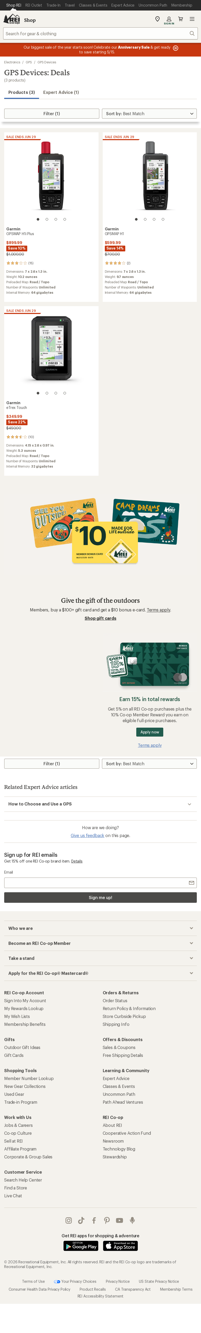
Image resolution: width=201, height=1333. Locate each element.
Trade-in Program (20, 1101)
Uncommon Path (119, 1094)
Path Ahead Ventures (123, 1101)
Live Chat (13, 1195)
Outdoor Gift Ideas (22, 1047)
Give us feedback (87, 835)
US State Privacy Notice (159, 1281)
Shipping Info (116, 1024)
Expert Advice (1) (61, 92)
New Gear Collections (25, 1086)
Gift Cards (13, 1055)
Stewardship (115, 1156)
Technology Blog (119, 1148)
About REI (112, 1125)
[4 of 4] (64, 219)
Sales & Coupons (119, 1047)
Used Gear (14, 1094)
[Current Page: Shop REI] (13, 5)
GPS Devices (46, 62)
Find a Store (15, 1187)
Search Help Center (23, 1179)
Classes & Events (119, 1086)
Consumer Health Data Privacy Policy (39, 1289)
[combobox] (100, 33)
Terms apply (158, 609)
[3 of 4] (55, 219)
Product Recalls (93, 1289)
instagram (68, 1220)
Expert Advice (116, 1078)
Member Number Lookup (29, 1078)
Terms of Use (33, 1281)
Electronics (12, 62)
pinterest (107, 1220)
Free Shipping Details (123, 1055)
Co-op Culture (18, 1133)
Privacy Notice (118, 1281)
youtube (119, 1220)
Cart (180, 19)
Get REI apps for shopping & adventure (100, 1235)
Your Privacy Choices (75, 1282)
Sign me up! (100, 897)
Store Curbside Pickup (124, 1016)
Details (77, 861)
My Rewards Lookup (24, 1008)
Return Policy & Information (129, 1008)
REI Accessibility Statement (101, 1296)
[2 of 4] (46, 219)
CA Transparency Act (133, 1289)
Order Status (115, 1000)
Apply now (149, 732)
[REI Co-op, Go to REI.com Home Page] (11, 19)
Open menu (192, 19)
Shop (30, 20)
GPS (29, 62)
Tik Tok (81, 1220)
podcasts (132, 1220)
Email (8, 872)
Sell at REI (13, 1140)
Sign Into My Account (25, 1000)
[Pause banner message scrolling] (175, 48)
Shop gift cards (100, 618)
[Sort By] (149, 114)
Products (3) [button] (21, 92)
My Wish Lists (17, 1016)
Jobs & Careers (18, 1125)
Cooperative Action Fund (127, 1133)
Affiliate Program (20, 1148)
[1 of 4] (38, 219)
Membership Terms (176, 1289)
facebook (94, 1220)
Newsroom (113, 1140)
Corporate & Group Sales (28, 1156)
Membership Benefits (25, 1024)
